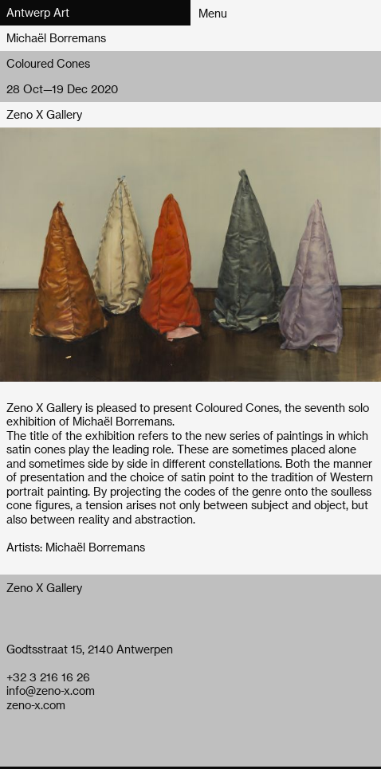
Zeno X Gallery (44, 114)
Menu (212, 13)
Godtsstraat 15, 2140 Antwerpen (89, 649)
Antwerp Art (37, 12)
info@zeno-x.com (50, 690)
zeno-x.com (35, 705)
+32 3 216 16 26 (48, 677)
